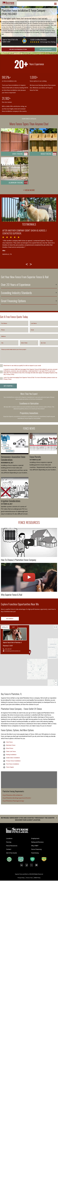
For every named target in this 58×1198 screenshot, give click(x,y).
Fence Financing (36, 850)
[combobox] (29, 343)
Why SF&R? (35, 846)
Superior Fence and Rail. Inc (22, 874)
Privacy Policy (21, 878)
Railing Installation (11, 755)
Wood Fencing (46, 153)
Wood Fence (9, 748)
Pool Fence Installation (12, 764)
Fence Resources (11, 846)
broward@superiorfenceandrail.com (12, 651)
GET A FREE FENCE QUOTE (43, 49)
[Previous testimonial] (27, 264)
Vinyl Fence (9, 742)
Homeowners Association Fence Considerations (13, 458)
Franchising (35, 853)
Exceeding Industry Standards (29, 293)
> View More (29, 190)
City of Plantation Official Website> (13, 796)
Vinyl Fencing (17, 153)
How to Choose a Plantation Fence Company (19, 560)
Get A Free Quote (11, 853)
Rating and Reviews (37, 843)
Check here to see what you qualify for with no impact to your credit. (22, 366)
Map (13, 627)
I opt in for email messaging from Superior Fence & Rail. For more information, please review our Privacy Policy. (30, 378)
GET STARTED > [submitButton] (8, 386)
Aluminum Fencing (16, 182)
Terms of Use (29, 878)
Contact (8, 850)
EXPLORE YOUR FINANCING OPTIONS (15, 49)
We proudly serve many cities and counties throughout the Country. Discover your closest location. (29, 819)
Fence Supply (10, 767)
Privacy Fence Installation (13, 761)
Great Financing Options (29, 301)
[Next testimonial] (31, 264)
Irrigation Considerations (10, 501)
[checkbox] (1, 366)
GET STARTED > (10, 619)
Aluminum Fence (10, 745)
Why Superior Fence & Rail (12, 595)
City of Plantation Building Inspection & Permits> (17, 799)
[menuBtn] (55, 3)
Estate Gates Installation (13, 758)
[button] (29, 653)
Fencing (8, 843)
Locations (9, 839)
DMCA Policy (37, 878)
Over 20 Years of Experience (29, 285)
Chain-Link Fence (11, 752)
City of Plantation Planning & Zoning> (14, 802)
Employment (35, 839)
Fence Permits (35, 457)
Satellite (5, 627)
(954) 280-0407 (10, 14)
